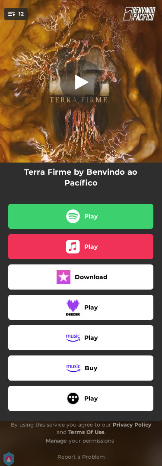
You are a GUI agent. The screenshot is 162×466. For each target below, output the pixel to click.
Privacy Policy (132, 424)
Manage (56, 440)
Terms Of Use (86, 432)
